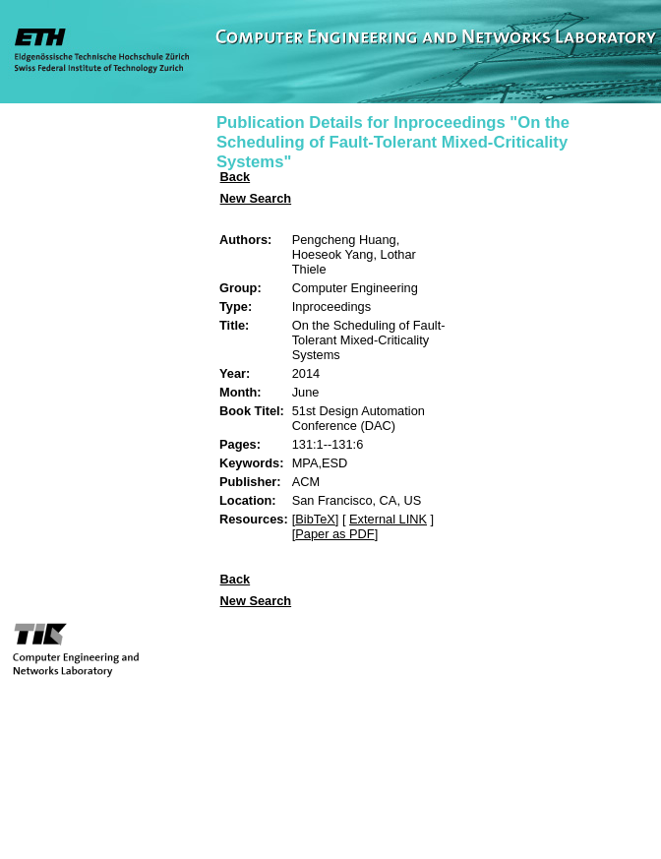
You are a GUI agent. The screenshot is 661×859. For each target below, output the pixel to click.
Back (235, 176)
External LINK (388, 519)
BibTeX (315, 519)
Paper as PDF (334, 533)
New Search (256, 198)
